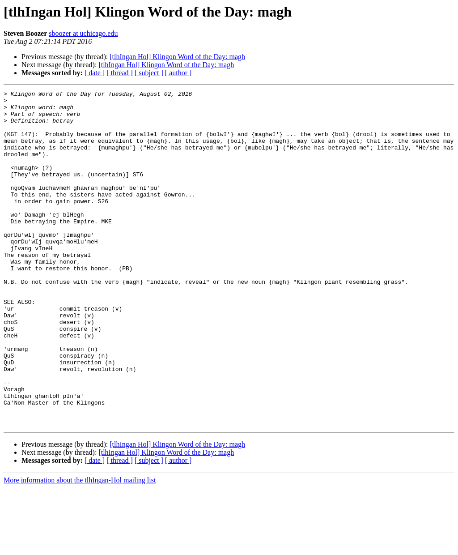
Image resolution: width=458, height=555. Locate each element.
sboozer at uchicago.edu (83, 33)
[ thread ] (119, 73)
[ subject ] (149, 73)
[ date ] (95, 73)
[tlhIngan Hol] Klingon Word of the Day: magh (177, 56)
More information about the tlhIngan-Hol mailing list (80, 547)
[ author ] (178, 73)
